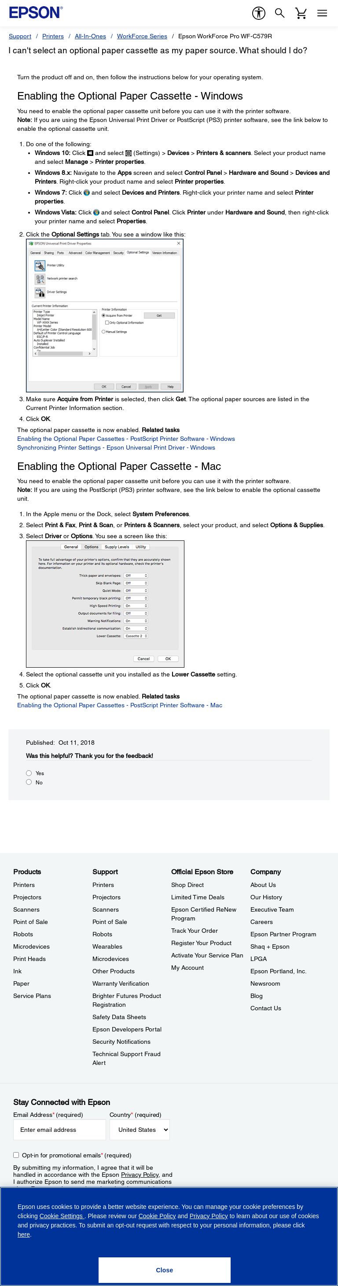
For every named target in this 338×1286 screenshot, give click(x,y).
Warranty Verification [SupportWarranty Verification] (120, 983)
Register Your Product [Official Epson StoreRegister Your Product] (201, 942)
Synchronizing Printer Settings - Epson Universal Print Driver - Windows (116, 447)
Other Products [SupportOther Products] (113, 971)
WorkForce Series (142, 36)
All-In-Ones (90, 36)
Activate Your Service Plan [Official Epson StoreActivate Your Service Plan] (207, 955)
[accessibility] (259, 13)
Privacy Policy (139, 1174)
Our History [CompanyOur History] (266, 897)
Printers (53, 36)
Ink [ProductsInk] (17, 971)
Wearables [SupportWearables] (107, 946)
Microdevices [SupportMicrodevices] (110, 958)
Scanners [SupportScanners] (105, 909)
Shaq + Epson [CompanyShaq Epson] (270, 946)
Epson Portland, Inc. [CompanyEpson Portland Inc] (278, 971)
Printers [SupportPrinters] (103, 884)
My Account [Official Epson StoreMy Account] (187, 967)
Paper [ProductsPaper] (21, 983)
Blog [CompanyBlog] (256, 995)
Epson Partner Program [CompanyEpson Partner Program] (283, 934)
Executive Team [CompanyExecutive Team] (272, 909)
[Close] (165, 1270)
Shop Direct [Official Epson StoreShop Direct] (187, 884)
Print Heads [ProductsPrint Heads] (29, 958)
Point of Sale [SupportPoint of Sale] (109, 921)
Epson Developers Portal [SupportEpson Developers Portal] (127, 1029)
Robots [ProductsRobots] (23, 934)
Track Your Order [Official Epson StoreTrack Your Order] (194, 930)
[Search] (280, 13)
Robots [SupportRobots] (102, 934)
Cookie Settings (62, 1215)
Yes (40, 773)
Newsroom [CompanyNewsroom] (265, 983)
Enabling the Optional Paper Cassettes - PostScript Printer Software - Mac (119, 705)
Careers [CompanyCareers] (261, 921)
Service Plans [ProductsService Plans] (32, 995)
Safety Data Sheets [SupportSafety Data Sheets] (119, 1016)
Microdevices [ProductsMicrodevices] (31, 946)
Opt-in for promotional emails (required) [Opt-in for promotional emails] (77, 1155)
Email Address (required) (48, 1114)
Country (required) (136, 1114)
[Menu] (322, 13)
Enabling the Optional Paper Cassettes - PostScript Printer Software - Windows (126, 438)
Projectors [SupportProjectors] (106, 897)
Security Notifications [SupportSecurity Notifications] (121, 1041)
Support (20, 36)
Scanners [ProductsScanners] (26, 909)
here (24, 1234)
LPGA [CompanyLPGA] (258, 958)
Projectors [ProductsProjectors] (27, 897)
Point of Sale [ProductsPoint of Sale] (30, 921)
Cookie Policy (157, 1215)
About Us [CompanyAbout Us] (263, 884)
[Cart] (301, 13)
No (39, 783)
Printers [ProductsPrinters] (24, 884)
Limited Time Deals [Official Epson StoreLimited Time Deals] (197, 897)
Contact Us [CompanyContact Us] (265, 1008)
